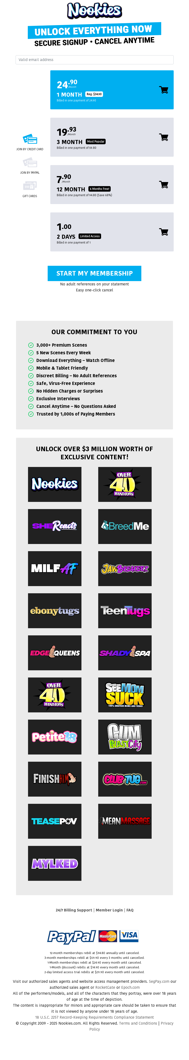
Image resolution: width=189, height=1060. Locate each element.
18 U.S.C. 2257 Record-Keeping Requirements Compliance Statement (94, 1017)
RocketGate (105, 987)
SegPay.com (159, 981)
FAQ (129, 910)
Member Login (109, 910)
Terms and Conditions (138, 1023)
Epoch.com (130, 987)
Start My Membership (94, 273)
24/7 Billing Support (74, 910)
